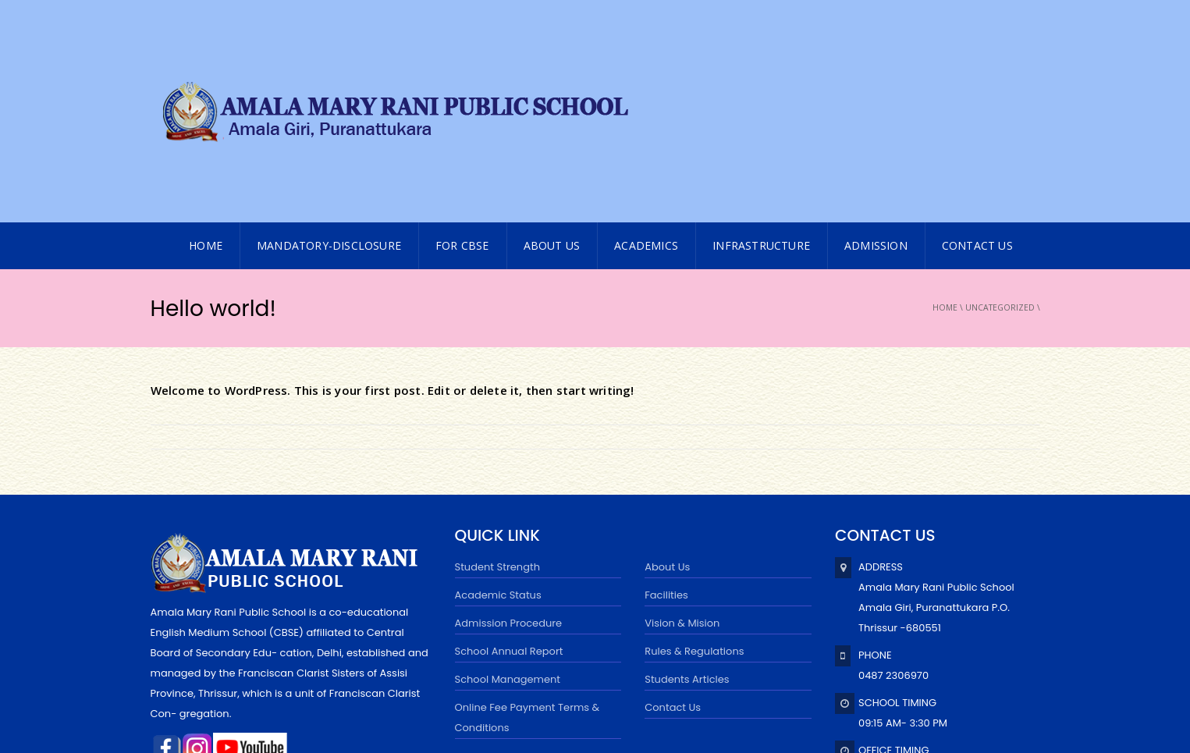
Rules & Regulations (694, 495)
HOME (205, 89)
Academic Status (498, 439)
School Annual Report (509, 495)
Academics (646, 89)
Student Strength (498, 410)
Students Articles (687, 523)
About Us (552, 89)
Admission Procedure (509, 467)
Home (944, 151)
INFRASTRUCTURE (761, 89)
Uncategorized (1000, 151)
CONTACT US (977, 89)
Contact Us (673, 551)
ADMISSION (876, 89)
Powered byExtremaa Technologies (367, 716)
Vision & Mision (682, 467)
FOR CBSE (462, 89)
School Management (508, 523)
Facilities (666, 439)
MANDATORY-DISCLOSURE (329, 89)
